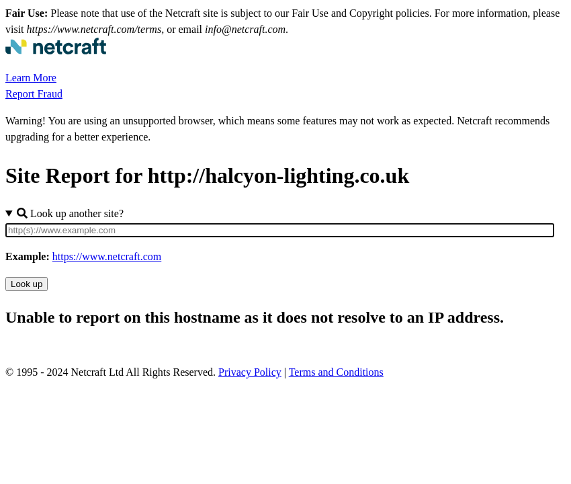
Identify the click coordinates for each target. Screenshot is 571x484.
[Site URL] (279, 230)
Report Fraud (33, 93)
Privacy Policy (249, 372)
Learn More (30, 77)
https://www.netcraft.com (106, 256)
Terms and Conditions (336, 372)
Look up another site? (70, 213)
